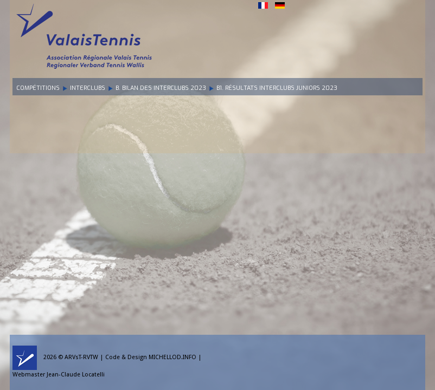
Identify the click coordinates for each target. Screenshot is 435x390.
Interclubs (87, 88)
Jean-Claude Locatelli (76, 374)
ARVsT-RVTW (81, 357)
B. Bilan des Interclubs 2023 (161, 88)
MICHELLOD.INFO (172, 357)
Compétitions (38, 88)
